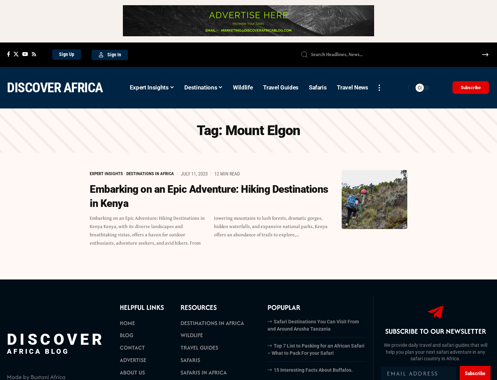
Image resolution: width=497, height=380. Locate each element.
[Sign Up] (66, 54)
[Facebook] (8, 54)
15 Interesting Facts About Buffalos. (313, 370)
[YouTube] (25, 54)
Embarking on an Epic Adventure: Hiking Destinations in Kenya (187, 195)
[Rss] (34, 54)
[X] (16, 54)
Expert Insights (108, 174)
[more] (379, 87)
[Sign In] (109, 55)
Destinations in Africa (156, 174)
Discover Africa (55, 87)
